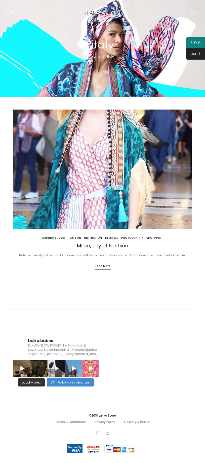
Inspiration (93, 238)
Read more (103, 266)
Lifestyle (111, 238)
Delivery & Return (137, 422)
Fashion (75, 238)
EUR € (193, 43)
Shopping (153, 238)
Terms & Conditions (70, 422)
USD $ (193, 55)
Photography (132, 238)
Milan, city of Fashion (102, 245)
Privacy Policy (105, 422)
